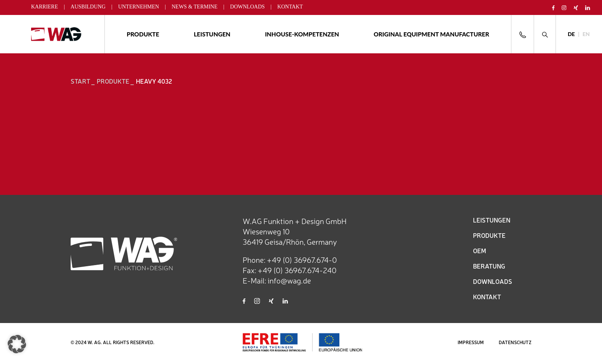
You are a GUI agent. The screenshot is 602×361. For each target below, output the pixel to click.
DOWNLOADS (492, 281)
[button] (17, 344)
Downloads (247, 7)
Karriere (44, 7)
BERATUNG (489, 266)
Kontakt (290, 7)
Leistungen (212, 34)
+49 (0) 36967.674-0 (302, 259)
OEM (479, 250)
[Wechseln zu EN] (586, 34)
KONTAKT (487, 296)
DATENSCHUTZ (515, 342)
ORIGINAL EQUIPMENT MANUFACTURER (431, 34)
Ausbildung (88, 7)
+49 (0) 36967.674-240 (297, 270)
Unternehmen (138, 7)
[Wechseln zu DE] (571, 34)
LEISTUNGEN (491, 220)
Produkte (143, 34)
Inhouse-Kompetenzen (302, 34)
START (80, 81)
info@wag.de (289, 280)
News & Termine (195, 7)
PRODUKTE (489, 235)
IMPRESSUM (471, 342)
